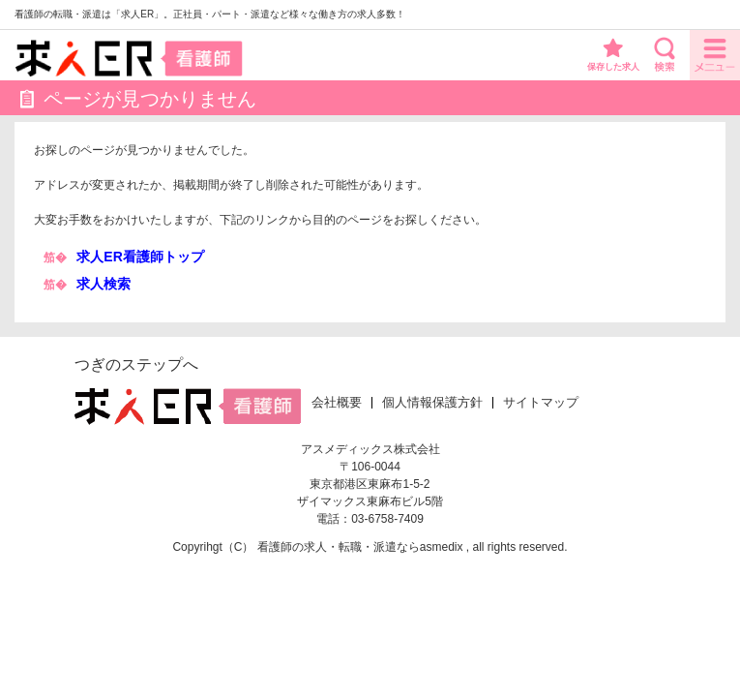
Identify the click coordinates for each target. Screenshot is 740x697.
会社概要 (336, 402)
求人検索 (103, 283)
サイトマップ (540, 402)
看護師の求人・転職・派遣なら (338, 547)
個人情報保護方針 (432, 402)
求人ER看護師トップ (139, 256)
